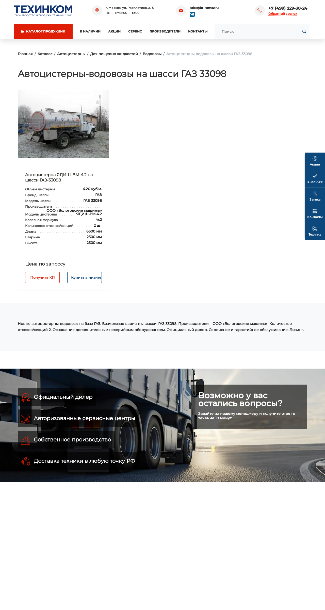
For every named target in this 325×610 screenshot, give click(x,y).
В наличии (90, 31)
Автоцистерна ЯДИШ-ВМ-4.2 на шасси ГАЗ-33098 (59, 177)
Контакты (197, 31)
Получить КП (42, 277)
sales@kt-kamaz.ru (204, 8)
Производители (165, 31)
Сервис (135, 31)
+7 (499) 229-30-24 (287, 8)
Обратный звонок (282, 13)
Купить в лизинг (86, 277)
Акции (114, 31)
